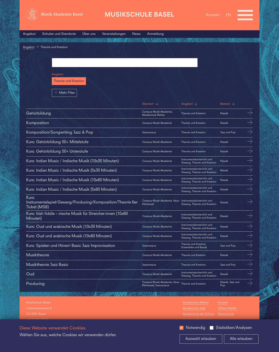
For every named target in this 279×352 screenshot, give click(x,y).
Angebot (29, 34)
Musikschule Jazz (194, 308)
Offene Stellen (227, 308)
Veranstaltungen (114, 34)
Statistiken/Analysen (234, 328)
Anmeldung (155, 34)
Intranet (223, 302)
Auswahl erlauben (200, 339)
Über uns (89, 34)
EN (228, 15)
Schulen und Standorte (59, 34)
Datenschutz (226, 314)
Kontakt (212, 15)
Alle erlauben (241, 339)
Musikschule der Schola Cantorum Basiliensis (198, 317)
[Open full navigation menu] (245, 15)
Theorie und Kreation (69, 81)
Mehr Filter (64, 92)
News (136, 34)
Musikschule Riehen (196, 302)
